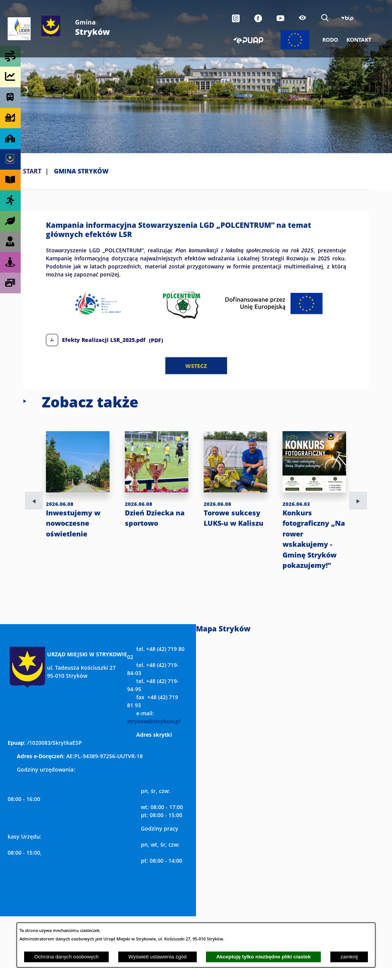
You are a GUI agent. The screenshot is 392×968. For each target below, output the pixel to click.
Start (32, 171)
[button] (196, 319)
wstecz (196, 366)
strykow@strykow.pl (153, 721)
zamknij (349, 957)
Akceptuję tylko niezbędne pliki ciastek (263, 957)
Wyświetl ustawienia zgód (157, 957)
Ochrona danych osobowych (66, 957)
